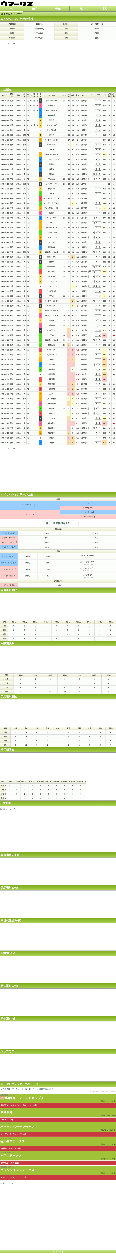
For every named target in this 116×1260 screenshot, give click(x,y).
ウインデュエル (8, 533)
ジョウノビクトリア (8, 542)
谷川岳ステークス (12, 1141)
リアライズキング (8, 556)
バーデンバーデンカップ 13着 (13, 1134)
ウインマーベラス (8, 547)
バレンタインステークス (17, 1170)
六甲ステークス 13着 (10, 1163)
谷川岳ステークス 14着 (11, 1148)
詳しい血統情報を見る (58, 523)
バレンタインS (51, 125)
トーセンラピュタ (8, 576)
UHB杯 (51, 106)
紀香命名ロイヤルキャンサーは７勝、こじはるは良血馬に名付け (58, 1090)
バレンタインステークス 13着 (13, 1177)
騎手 (34, 8)
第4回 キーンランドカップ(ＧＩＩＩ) (29, 1098)
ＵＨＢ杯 (6, 1112)
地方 (104, 8)
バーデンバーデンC (51, 110)
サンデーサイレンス (29, 504)
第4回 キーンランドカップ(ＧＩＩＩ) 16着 (19, 1105)
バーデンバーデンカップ (17, 1127)
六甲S (51, 120)
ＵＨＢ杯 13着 (7, 1120)
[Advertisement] (58, 64)
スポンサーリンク (7, 43)
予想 (58, 8)
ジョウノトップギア (8, 563)
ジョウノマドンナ (8, 569)
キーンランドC (50, 101)
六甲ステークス (11, 1155)
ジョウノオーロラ (8, 538)
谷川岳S (51, 115)
